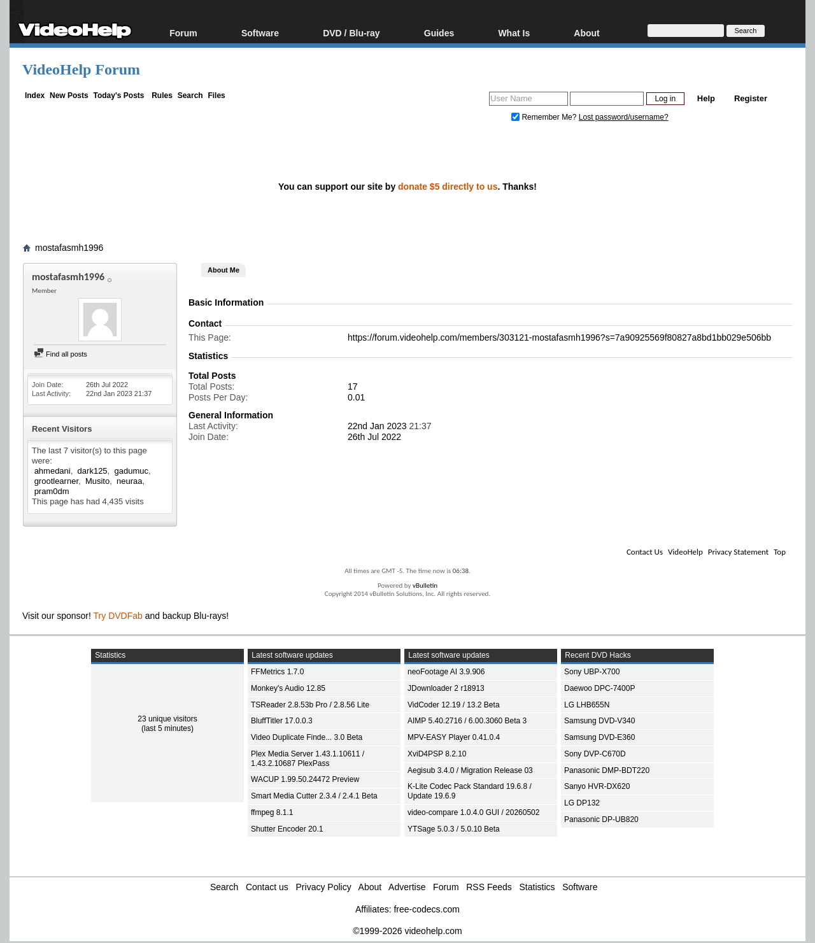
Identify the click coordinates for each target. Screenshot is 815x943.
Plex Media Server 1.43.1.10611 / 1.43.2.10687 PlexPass (307, 758)
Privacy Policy (323, 887)
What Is (514, 33)
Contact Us (645, 552)
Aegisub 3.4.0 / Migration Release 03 (470, 770)
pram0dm (51, 491)
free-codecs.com (426, 909)
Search (190, 95)
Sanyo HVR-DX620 (597, 786)
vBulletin (425, 585)
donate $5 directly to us (447, 186)
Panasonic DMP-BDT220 (606, 770)
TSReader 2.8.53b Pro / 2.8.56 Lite (310, 704)
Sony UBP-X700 (592, 671)
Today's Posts (118, 95)
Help (706, 98)
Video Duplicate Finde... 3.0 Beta (306, 737)
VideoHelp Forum (81, 69)
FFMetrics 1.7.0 (277, 671)
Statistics (537, 887)
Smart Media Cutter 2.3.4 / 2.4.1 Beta (314, 795)
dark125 (93, 471)
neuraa (129, 481)
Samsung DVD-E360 (599, 737)
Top (780, 552)
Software (260, 33)
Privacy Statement (738, 552)
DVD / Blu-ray (351, 33)
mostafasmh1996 (69, 248)
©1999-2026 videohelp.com (407, 931)
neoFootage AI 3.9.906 (446, 671)
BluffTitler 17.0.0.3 (282, 720)
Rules (162, 95)
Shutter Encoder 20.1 (287, 829)
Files (216, 95)
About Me (223, 270)
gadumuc (131, 471)
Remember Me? (545, 117)
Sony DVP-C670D (595, 753)
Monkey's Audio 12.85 (288, 688)
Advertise (406, 887)
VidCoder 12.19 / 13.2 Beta (454, 704)
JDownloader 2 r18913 (446, 688)
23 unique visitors (167, 718)
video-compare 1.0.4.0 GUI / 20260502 (473, 812)
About (586, 33)
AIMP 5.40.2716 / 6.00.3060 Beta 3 (467, 720)
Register (750, 98)
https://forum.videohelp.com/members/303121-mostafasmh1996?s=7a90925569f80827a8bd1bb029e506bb (559, 337)
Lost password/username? (624, 117)
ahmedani (52, 471)
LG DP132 (582, 802)
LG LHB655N (586, 704)
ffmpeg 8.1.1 (272, 812)
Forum (183, 33)
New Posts (69, 95)
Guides (439, 33)
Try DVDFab (118, 616)
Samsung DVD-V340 (599, 720)
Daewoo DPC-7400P (599, 688)
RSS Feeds (489, 887)
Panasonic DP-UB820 (601, 819)
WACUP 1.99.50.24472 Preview (305, 779)
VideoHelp (685, 552)
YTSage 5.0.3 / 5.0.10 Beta (454, 829)
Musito (97, 481)
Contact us (267, 887)
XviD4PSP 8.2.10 (437, 753)
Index (35, 95)
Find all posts (60, 354)
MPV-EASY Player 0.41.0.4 (454, 737)
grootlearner (56, 481)
